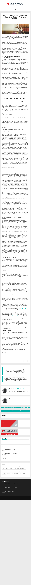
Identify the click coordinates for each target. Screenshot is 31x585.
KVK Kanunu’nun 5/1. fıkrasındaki (17, 315)
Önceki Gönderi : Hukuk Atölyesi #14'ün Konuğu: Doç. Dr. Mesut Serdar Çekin (15, 407)
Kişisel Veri (24, 466)
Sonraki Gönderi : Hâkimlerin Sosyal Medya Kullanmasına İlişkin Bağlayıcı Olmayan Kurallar (15, 410)
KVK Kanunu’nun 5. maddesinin (7, 101)
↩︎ (12, 357)
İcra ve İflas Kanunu (20, 468)
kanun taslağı (16, 473)
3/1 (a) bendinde (18, 70)
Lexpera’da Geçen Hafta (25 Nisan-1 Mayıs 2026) (10, 449)
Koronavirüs (4, 466)
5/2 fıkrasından (8, 262)
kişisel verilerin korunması (12, 468)
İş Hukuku (4, 475)
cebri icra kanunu (22, 473)
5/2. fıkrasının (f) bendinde (22, 308)
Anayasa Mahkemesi (6, 473)
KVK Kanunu (4, 261)
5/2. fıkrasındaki (16, 273)
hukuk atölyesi (5, 468)
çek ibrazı (11, 473)
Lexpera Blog (15, 497)
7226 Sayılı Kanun (19, 466)
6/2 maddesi (25, 67)
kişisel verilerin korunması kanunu (14, 471)
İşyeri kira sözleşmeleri (17, 470)
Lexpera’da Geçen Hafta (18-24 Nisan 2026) (9, 453)
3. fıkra (19, 62)
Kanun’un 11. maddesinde (10, 327)
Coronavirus (9, 466)
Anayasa (7, 62)
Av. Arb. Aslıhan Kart (23, 20)
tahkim (21, 471)
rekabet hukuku (5, 470)
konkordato (10, 470)
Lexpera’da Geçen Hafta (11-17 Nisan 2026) (9, 457)
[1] (28, 74)
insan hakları (24, 470)
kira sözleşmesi (5, 471)
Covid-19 (13, 466)
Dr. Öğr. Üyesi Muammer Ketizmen (14, 20)
